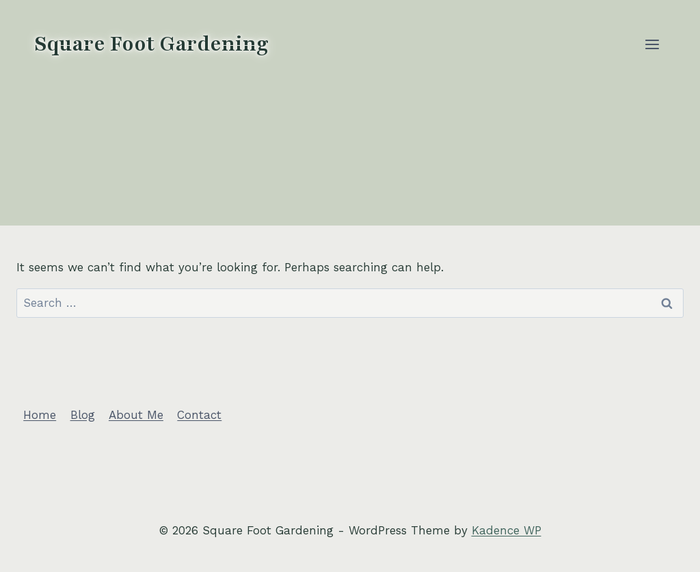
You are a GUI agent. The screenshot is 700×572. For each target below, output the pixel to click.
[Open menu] (652, 44)
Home (39, 415)
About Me (136, 415)
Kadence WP (506, 530)
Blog (82, 415)
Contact (199, 415)
